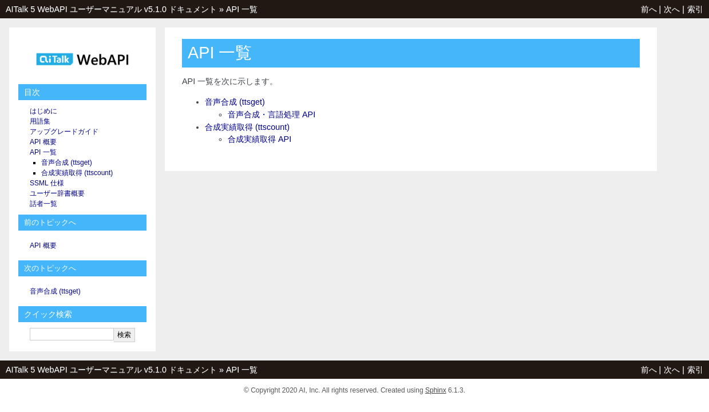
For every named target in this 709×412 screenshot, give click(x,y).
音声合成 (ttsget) (235, 101)
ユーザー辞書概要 (57, 193)
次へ (672, 9)
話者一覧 (43, 204)
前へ (649, 9)
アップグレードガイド (64, 132)
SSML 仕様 (47, 183)
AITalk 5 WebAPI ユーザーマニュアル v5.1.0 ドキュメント (111, 9)
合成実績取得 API (259, 139)
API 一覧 (242, 9)
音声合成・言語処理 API (271, 114)
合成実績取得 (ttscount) (247, 127)
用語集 (40, 121)
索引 (695, 9)
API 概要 (43, 142)
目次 (32, 92)
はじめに (43, 111)
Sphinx (435, 390)
